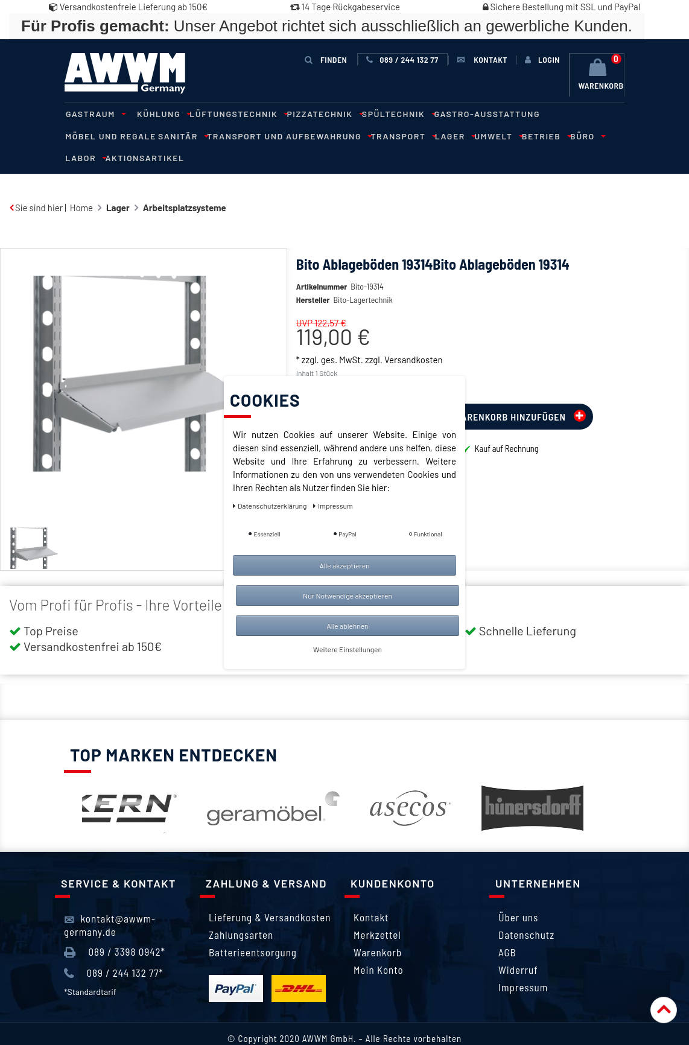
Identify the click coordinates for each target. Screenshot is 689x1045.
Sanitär (87, 135)
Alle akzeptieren (344, 565)
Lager (352, 135)
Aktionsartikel (569, 135)
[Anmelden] (542, 59)
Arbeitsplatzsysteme (184, 185)
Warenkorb (378, 930)
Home (81, 185)
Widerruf (518, 947)
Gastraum (93, 114)
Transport (302, 135)
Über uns (518, 895)
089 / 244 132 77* (114, 950)
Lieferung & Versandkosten (270, 895)
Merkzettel (377, 912)
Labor (512, 135)
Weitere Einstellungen (347, 649)
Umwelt (393, 135)
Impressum (523, 965)
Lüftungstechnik (231, 114)
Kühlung (158, 114)
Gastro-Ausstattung (474, 114)
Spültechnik (386, 114)
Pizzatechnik (315, 114)
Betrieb (439, 135)
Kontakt (371, 895)
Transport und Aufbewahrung (191, 135)
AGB (507, 930)
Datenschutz (526, 912)
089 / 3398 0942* (114, 929)
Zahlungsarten (241, 912)
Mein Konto (379, 947)
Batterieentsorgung (253, 930)
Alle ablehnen (347, 625)
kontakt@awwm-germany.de (110, 902)
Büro (478, 135)
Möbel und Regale (571, 114)
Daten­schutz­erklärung (270, 505)
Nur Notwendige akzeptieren (347, 595)
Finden (326, 59)
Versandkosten (413, 337)
